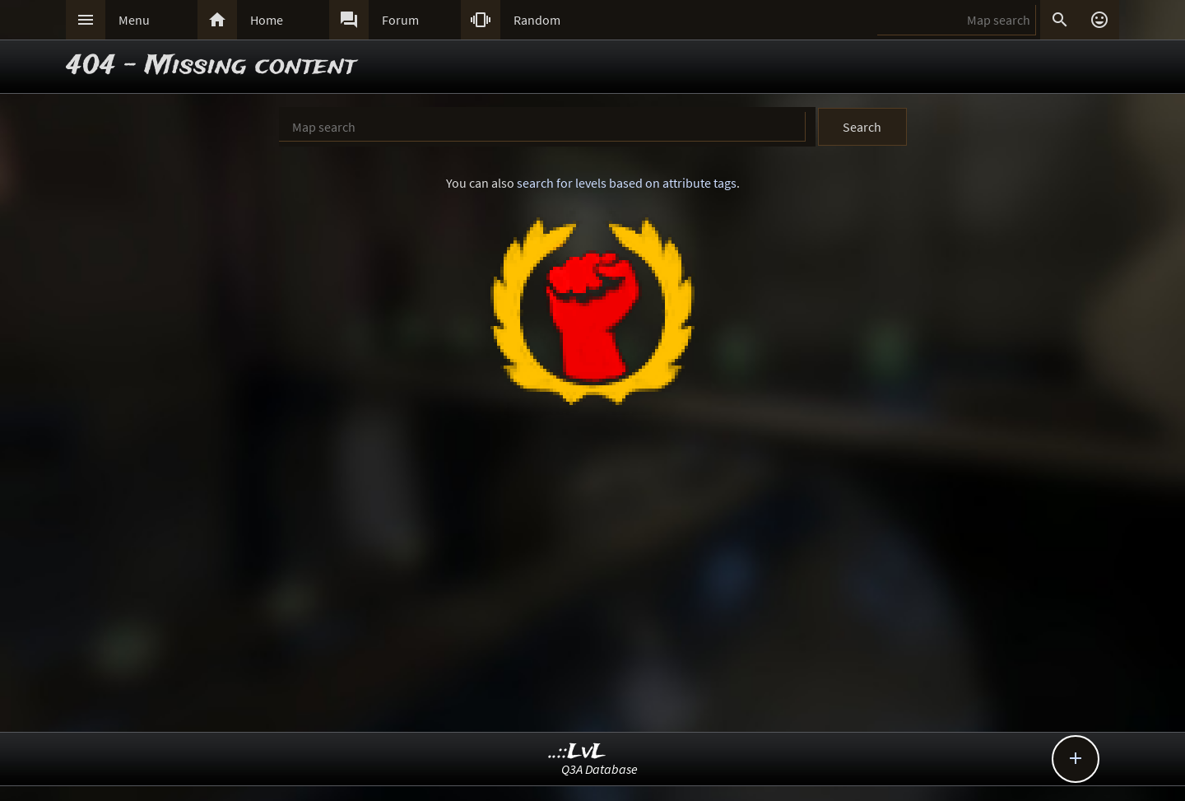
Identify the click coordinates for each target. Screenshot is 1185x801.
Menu (134, 20)
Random (537, 20)
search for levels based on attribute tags (627, 183)
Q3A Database (599, 769)
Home (266, 20)
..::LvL (577, 752)
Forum (400, 20)
